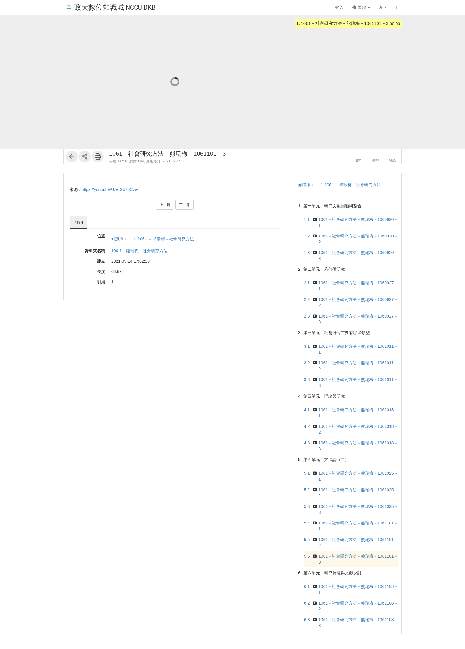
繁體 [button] (361, 7)
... (131, 239)
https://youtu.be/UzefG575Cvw (110, 189)
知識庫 (117, 239)
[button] (383, 7)
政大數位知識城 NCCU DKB (110, 7)
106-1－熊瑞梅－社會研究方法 (166, 239)
